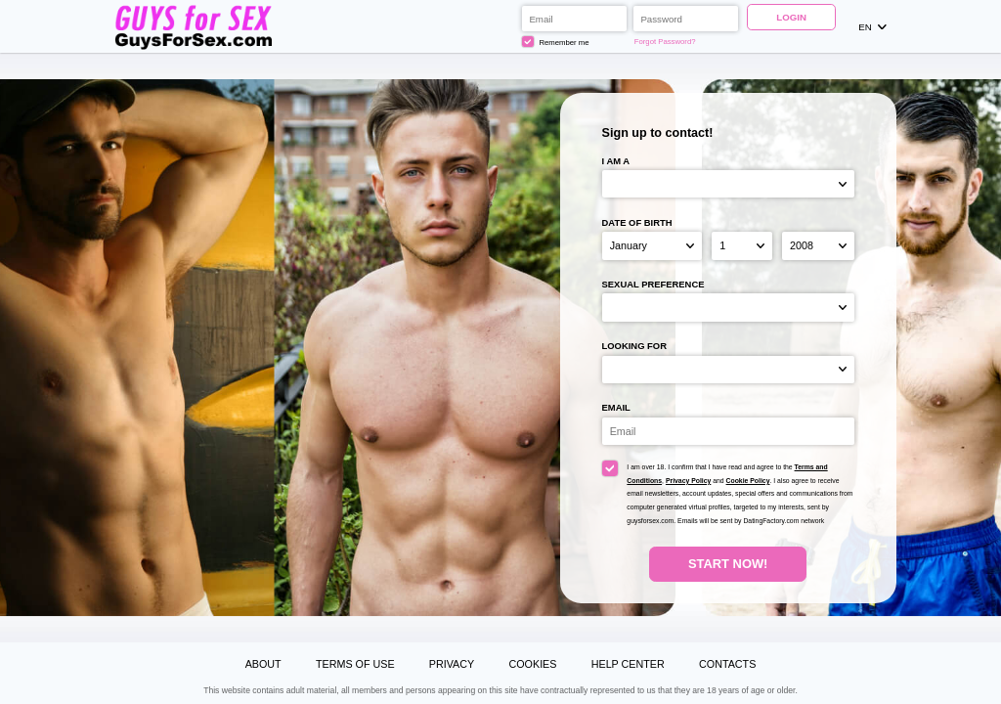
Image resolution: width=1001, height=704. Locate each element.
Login (791, 17)
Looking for (634, 345)
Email (616, 407)
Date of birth (637, 222)
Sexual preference (653, 284)
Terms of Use (355, 664)
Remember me (555, 42)
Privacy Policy (688, 480)
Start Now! (727, 563)
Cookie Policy (748, 480)
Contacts (727, 664)
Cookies (532, 664)
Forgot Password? (665, 41)
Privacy (451, 664)
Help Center (628, 664)
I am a (616, 160)
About (263, 664)
